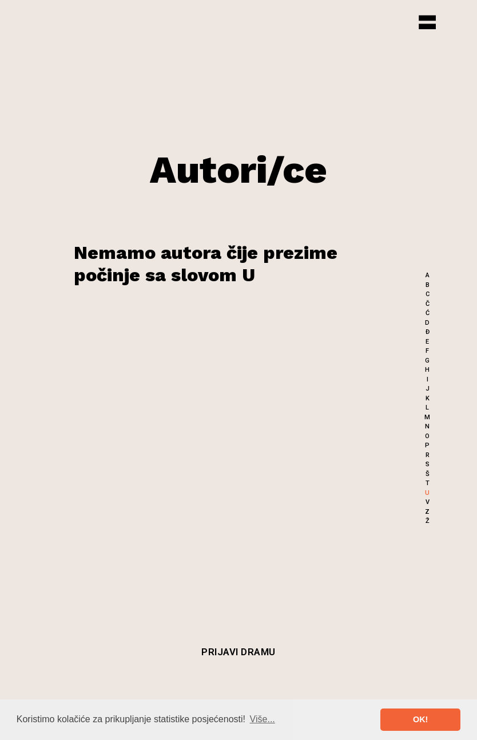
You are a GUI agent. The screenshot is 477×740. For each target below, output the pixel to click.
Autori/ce (238, 169)
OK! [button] (420, 719)
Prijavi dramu (238, 652)
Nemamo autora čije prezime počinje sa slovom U (205, 263)
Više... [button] (262, 719)
